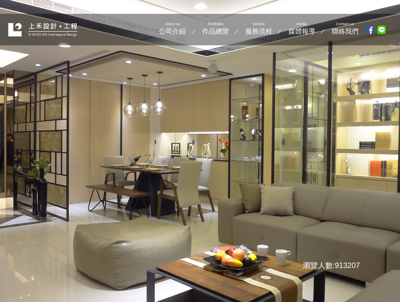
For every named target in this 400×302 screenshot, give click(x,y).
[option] (200, 151)
